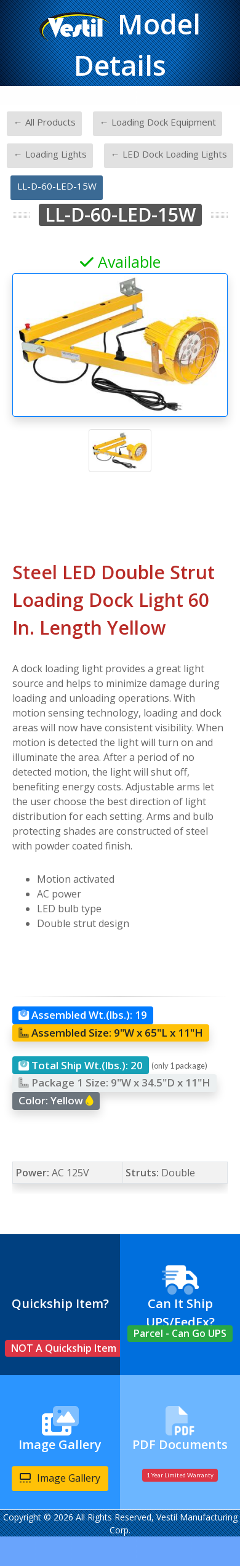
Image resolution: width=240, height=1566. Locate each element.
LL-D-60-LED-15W (57, 186)
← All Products (45, 122)
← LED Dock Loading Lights (169, 154)
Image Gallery (60, 1478)
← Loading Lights (50, 154)
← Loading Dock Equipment (158, 122)
